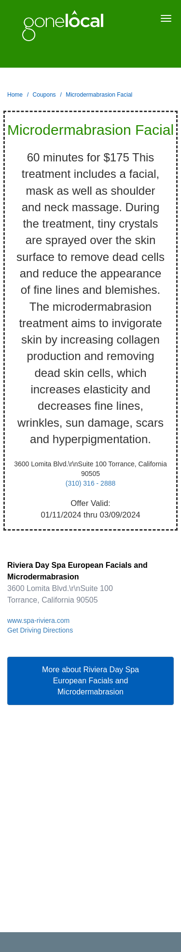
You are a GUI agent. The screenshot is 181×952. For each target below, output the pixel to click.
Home (15, 94)
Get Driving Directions (40, 630)
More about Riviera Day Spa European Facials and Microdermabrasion (90, 680)
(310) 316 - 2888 (91, 483)
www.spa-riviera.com (38, 620)
